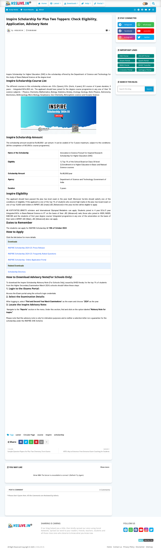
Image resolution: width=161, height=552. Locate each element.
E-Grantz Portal (126, 70)
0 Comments (104, 490)
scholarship (59, 435)
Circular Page (29, 435)
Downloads (70, 3)
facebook (128, 31)
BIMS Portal (124, 65)
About (40, 9)
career (18, 435)
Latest (54, 3)
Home (42, 3)
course (40, 435)
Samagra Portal (144, 70)
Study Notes (12, 9)
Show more (104, 467)
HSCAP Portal (143, 56)
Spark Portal (143, 60)
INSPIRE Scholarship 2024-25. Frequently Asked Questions (32, 254)
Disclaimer (140, 547)
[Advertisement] (59, 53)
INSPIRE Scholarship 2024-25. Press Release (26, 248)
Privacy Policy (128, 547)
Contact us (117, 547)
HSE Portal (124, 56)
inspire (49, 435)
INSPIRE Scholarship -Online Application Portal (27, 260)
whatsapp (147, 24)
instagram (128, 37)
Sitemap (149, 547)
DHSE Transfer (144, 65)
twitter (147, 37)
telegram (128, 24)
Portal (98, 3)
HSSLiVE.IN (40, 547)
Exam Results (27, 9)
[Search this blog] (131, 88)
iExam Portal (125, 60)
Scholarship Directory (17, 272)
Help (85, 3)
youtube (147, 31)
